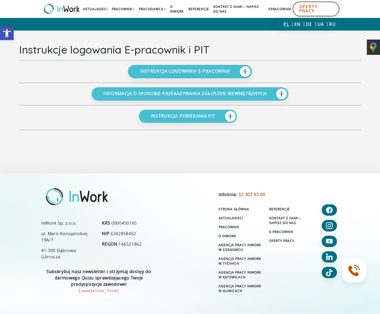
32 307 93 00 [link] (251, 194)
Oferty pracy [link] (308, 8)
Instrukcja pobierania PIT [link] (193, 116)
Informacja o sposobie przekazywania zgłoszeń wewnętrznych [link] (195, 94)
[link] (7, 33)
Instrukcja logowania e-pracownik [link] (195, 71)
